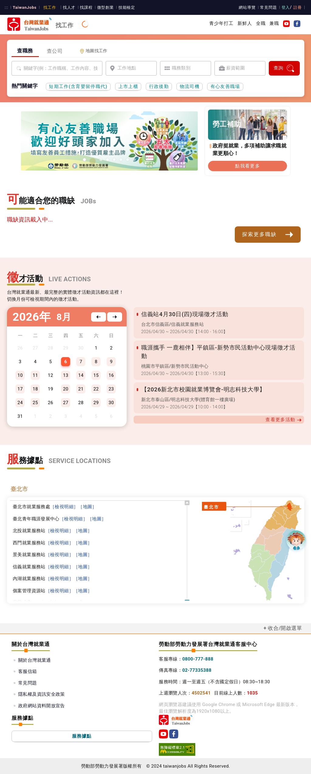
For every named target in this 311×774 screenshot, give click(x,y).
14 (81, 375)
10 (20, 375)
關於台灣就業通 (34, 660)
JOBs (88, 201)
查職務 (25, 51)
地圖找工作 (94, 50)
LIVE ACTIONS (70, 279)
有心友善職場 (225, 86)
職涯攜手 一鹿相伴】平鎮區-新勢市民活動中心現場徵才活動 (219, 347)
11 (35, 375)
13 (65, 375)
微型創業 (102, 7)
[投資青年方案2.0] (114, 159)
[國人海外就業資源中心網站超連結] (127, 159)
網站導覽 (248, 7)
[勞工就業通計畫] (94, 159)
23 (111, 389)
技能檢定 (123, 7)
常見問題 (269, 7)
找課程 (83, 7)
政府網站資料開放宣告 (41, 705)
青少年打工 (221, 23)
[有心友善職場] (86, 161)
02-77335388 (196, 670)
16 (111, 375)
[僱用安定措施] (107, 159)
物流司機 (190, 86)
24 (20, 402)
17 (20, 389)
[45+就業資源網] (121, 159)
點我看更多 (247, 166)
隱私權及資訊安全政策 (41, 694)
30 (111, 402)
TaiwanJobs (23, 7)
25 (35, 402)
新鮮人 (245, 23)
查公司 (55, 51)
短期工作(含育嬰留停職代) (78, 86)
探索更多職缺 (268, 234)
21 (81, 389)
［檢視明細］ (64, 506)
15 (96, 375)
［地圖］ (87, 506)
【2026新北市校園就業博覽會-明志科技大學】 (202, 381)
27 (65, 402)
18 (35, 389)
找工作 (48, 7)
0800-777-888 (197, 659)
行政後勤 (159, 86)
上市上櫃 (128, 86)
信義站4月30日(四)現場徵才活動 (183, 314)
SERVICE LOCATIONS (80, 461)
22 (96, 389)
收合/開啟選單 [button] (285, 628)
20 (65, 389)
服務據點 (82, 736)
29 (96, 402)
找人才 (67, 7)
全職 (261, 23)
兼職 (274, 23)
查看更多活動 (283, 411)
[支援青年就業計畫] (101, 159)
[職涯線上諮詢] (134, 159)
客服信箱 (27, 671)
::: (6, 7)
